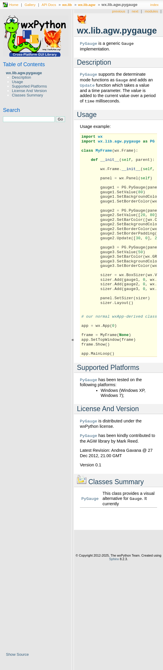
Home (13, 5)
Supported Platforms (29, 86)
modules (151, 11)
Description (21, 77)
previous (118, 11)
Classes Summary (27, 95)
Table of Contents (24, 64)
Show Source (17, 654)
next (135, 11)
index (154, 5)
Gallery (30, 5)
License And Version (29, 90)
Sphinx (114, 559)
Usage (17, 82)
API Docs (49, 5)
